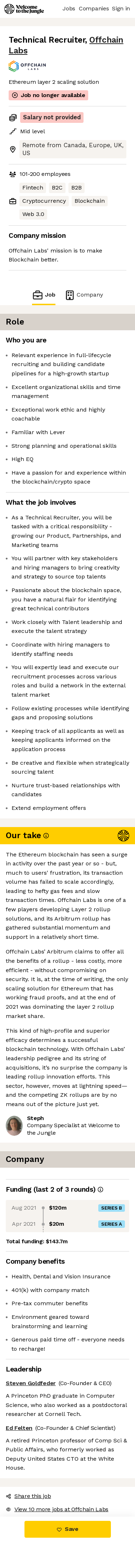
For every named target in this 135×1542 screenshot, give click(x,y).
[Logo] (24, 9)
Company (83, 295)
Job (43, 295)
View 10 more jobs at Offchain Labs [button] (57, 1509)
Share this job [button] (28, 1496)
